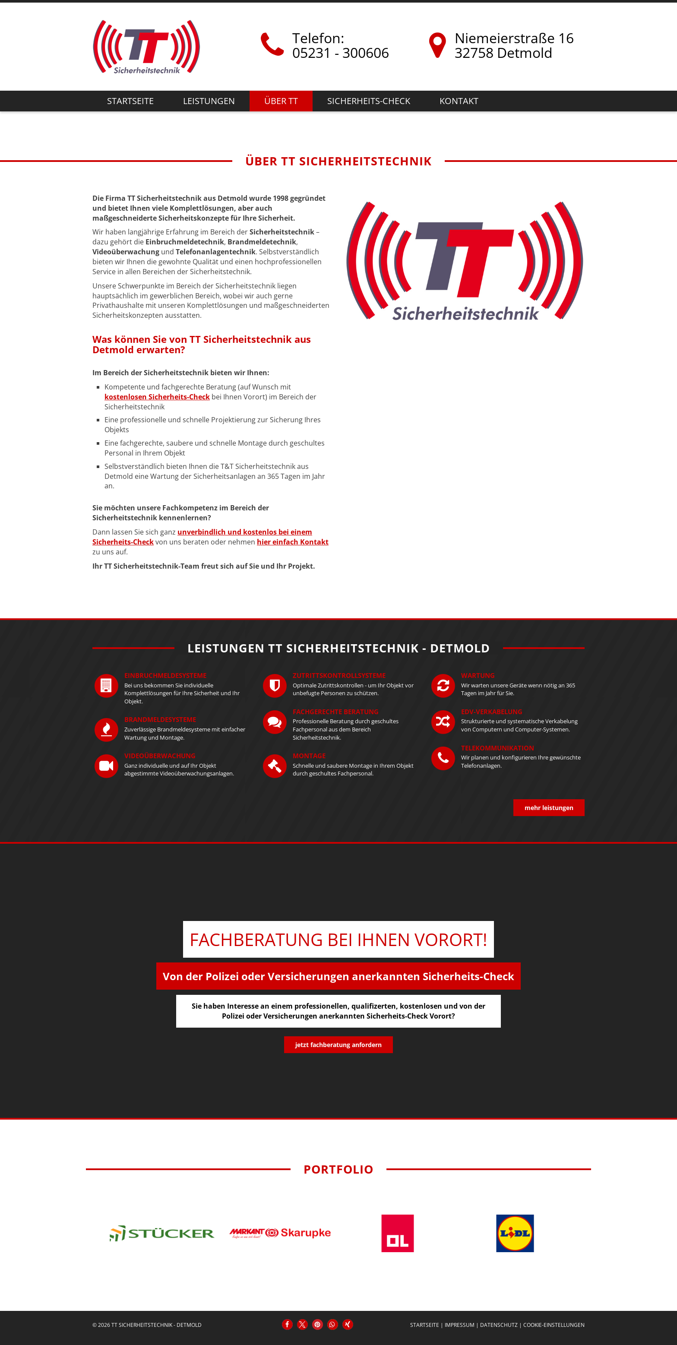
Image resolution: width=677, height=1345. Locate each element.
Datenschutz (499, 1325)
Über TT (281, 101)
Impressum (460, 1325)
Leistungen (209, 101)
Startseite (130, 101)
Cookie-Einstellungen (554, 1325)
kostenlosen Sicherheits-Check (157, 397)
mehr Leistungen (549, 808)
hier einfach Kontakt (293, 542)
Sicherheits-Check (368, 101)
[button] (287, 1324)
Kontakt (459, 101)
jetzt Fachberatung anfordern (338, 1045)
